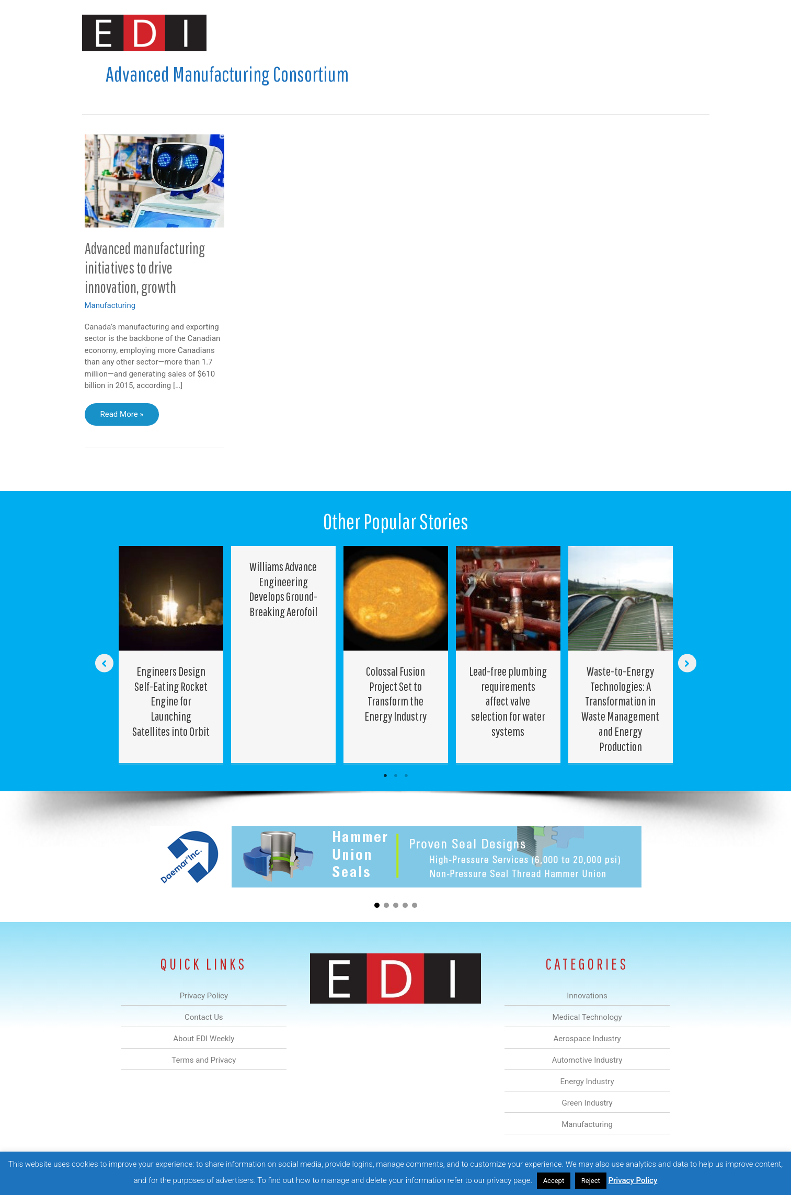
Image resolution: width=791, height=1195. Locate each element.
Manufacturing (561, 33)
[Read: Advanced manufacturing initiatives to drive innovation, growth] (155, 180)
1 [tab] (385, 775)
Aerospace (368, 33)
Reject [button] (590, 1181)
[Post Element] (170, 654)
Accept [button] (554, 1181)
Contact (654, 33)
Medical (322, 33)
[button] (693, 33)
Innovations (273, 33)
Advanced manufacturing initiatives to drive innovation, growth (145, 267)
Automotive (422, 33)
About (613, 33)
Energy (471, 33)
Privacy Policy (632, 1180)
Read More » (125, 417)
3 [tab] (406, 775)
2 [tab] (396, 775)
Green (510, 33)
